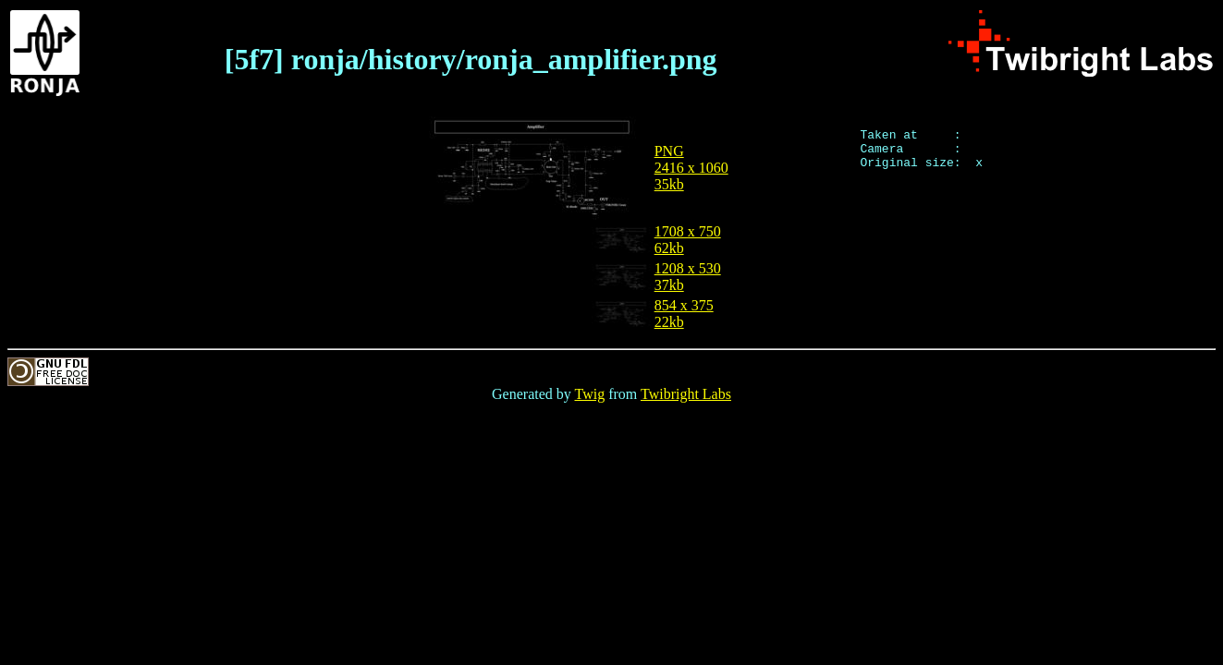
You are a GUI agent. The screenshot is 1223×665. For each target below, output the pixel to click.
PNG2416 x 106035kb (691, 167)
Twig (590, 394)
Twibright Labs (686, 394)
